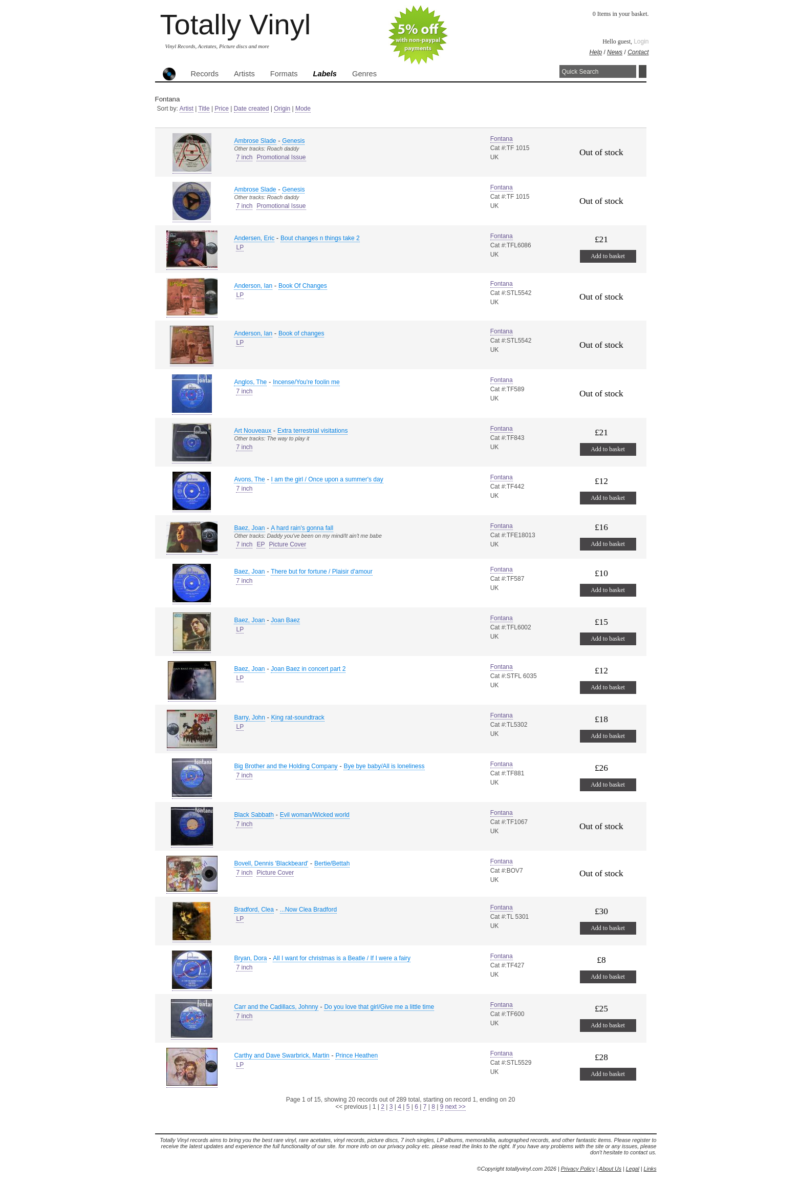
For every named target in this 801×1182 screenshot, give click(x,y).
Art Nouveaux (252, 430)
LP (240, 247)
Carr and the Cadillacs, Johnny (276, 1006)
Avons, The (249, 479)
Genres (364, 74)
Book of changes (301, 333)
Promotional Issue (281, 157)
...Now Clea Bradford (308, 909)
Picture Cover (288, 544)
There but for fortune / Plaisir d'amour (321, 571)
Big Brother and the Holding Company (285, 766)
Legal (632, 1169)
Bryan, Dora (250, 958)
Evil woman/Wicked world (315, 814)
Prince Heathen (356, 1055)
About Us (610, 1169)
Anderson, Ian (253, 285)
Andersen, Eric (254, 238)
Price (221, 108)
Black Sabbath (253, 814)
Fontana (501, 138)
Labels (325, 74)
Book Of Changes (302, 285)
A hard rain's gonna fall (302, 528)
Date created (251, 108)
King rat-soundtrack (297, 717)
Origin (282, 108)
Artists (244, 74)
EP (260, 544)
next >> (455, 1106)
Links (650, 1169)
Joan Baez (285, 620)
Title (203, 108)
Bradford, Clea (253, 909)
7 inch (244, 157)
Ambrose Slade (255, 140)
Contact (637, 52)
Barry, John (249, 717)
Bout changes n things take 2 (320, 238)
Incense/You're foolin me (306, 382)
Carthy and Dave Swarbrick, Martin (281, 1055)
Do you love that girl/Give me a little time (379, 1006)
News (614, 52)
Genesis (293, 140)
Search (642, 71)
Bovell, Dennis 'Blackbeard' (271, 863)
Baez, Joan (249, 528)
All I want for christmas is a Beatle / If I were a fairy (341, 958)
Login (641, 41)
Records (205, 74)
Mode (303, 108)
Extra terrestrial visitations (312, 430)
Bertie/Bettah (332, 863)
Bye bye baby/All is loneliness (383, 766)
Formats (284, 74)
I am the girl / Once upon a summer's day (327, 479)
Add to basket (608, 256)
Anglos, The (250, 382)
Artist (186, 108)
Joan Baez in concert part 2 (308, 668)
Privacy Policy (578, 1169)
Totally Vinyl (235, 24)
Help (595, 52)
